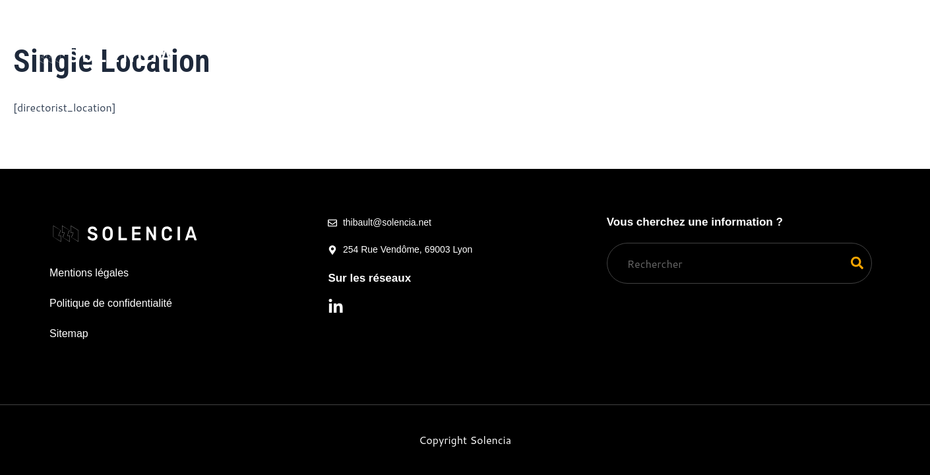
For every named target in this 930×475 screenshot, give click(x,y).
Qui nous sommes (404, 38)
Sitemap (68, 333)
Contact (447, 75)
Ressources (618, 38)
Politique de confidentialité (110, 303)
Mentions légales (89, 272)
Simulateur (516, 38)
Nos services (280, 38)
